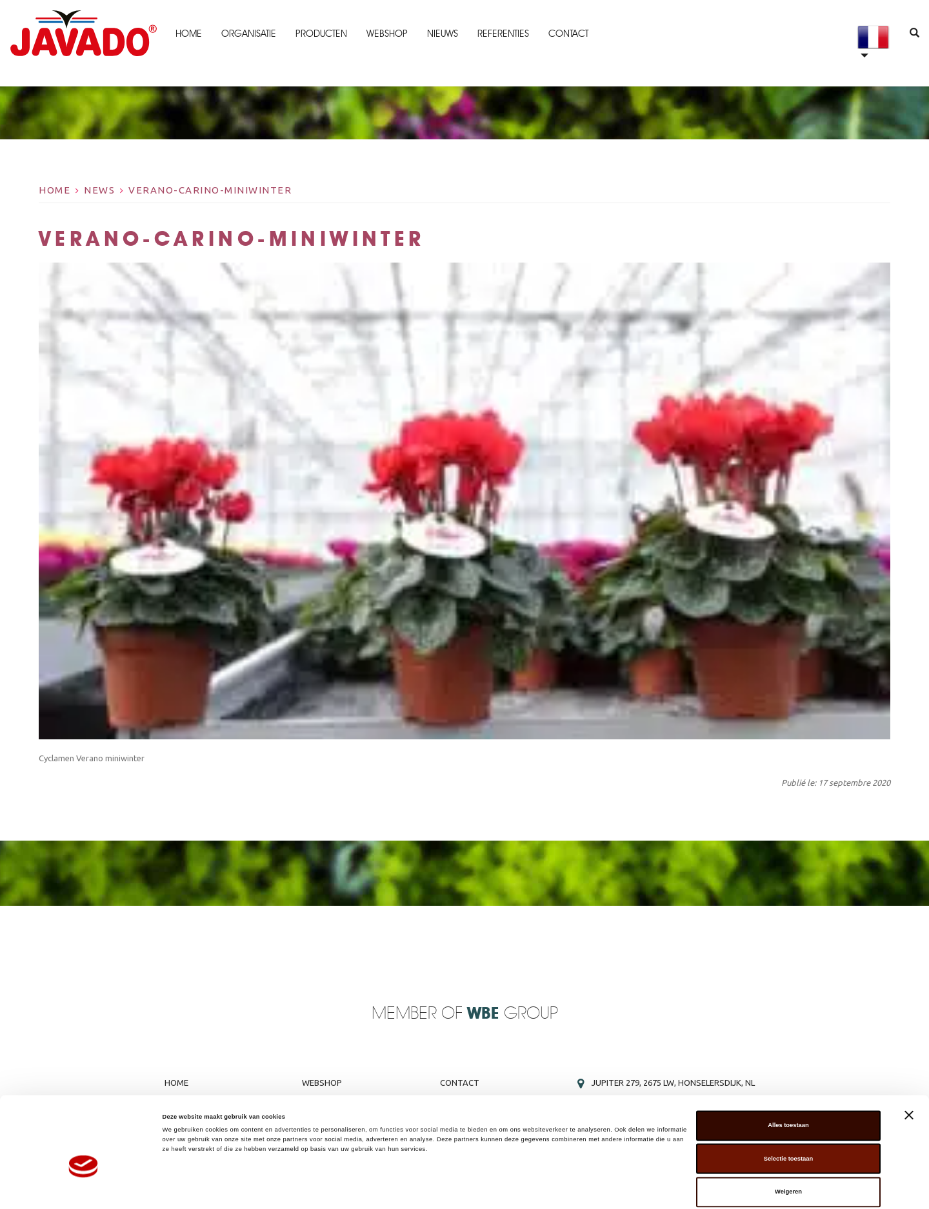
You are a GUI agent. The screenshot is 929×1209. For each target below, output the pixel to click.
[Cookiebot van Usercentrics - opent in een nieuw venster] (83, 1187)
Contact (568, 33)
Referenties (502, 33)
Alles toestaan (788, 1072)
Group (512, 1014)
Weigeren (788, 1138)
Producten (320, 33)
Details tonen (548, 1187)
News (99, 190)
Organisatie (248, 33)
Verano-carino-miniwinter (210, 190)
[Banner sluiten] (909, 1061)
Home (188, 33)
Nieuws (441, 33)
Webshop (386, 33)
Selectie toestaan (788, 1106)
